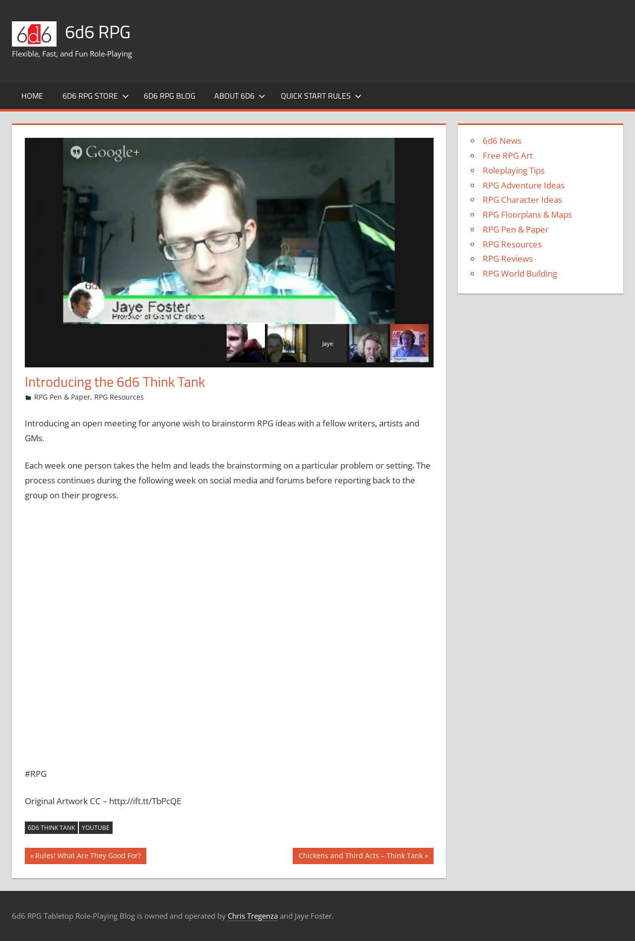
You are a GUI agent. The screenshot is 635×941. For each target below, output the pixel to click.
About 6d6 (239, 96)
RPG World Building (520, 273)
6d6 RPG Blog (169, 96)
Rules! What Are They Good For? (88, 856)
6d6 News (502, 140)
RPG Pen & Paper (62, 397)
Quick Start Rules (321, 96)
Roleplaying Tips (514, 170)
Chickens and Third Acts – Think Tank (360, 856)
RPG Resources (119, 397)
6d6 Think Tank (51, 827)
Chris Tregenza (253, 916)
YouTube (96, 827)
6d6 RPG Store (96, 96)
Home (32, 96)
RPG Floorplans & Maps (527, 214)
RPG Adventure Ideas (524, 185)
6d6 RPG (97, 31)
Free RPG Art (508, 155)
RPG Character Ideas (522, 199)
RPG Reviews (508, 258)
